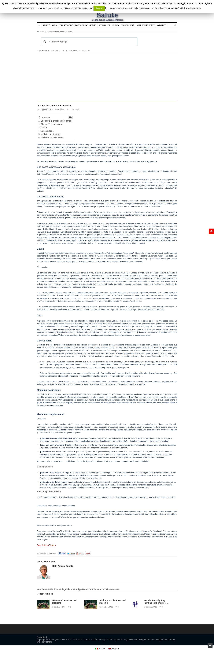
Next (40, 31)
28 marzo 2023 (151, 607)
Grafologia (128, 25)
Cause (44, 127)
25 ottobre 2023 (107, 607)
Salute (46, 25)
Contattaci (42, 637)
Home (39, 51)
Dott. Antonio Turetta (46, 545)
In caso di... (56, 51)
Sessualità (104, 25)
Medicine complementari (52, 137)
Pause (38, 31)
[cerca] (88, 42)
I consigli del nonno (85, 25)
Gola (55, 25)
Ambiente (161, 25)
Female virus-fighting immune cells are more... (156, 601)
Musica (115, 25)
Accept (99, 8)
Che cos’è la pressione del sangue (57, 121)
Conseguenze (47, 131)
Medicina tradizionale (50, 134)
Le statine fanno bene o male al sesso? (57, 32)
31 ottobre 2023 (60, 607)
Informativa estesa (191, 8)
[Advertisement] (107, 77)
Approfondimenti (145, 25)
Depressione (66, 25)
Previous (37, 31)
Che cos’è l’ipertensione (52, 124)
